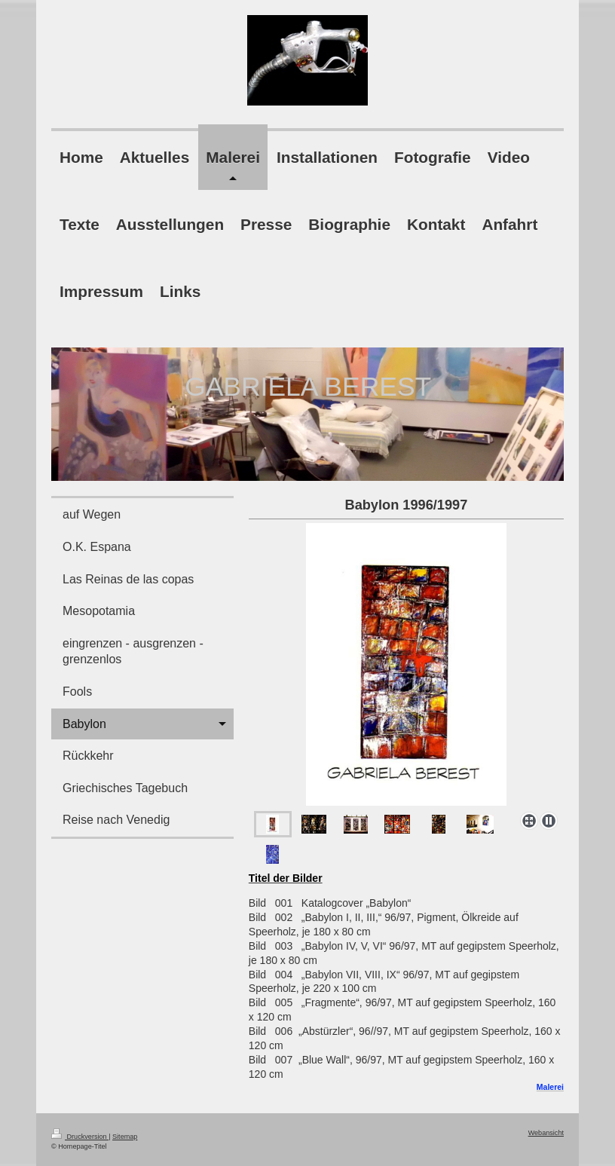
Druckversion (80, 1136)
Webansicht (546, 1133)
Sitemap (124, 1136)
